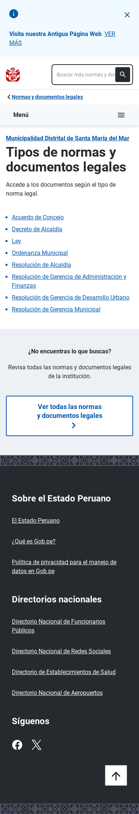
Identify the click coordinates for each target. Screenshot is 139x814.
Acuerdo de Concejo (38, 217)
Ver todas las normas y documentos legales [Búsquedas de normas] (69, 415)
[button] (127, 14)
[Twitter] (36, 745)
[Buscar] (122, 74)
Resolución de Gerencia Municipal (56, 309)
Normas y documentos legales (47, 97)
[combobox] (92, 74)
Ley (16, 241)
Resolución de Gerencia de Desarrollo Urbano (70, 297)
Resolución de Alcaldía (41, 264)
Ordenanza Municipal (40, 252)
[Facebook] (17, 745)
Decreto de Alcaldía (37, 229)
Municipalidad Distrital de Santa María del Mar (67, 138)
